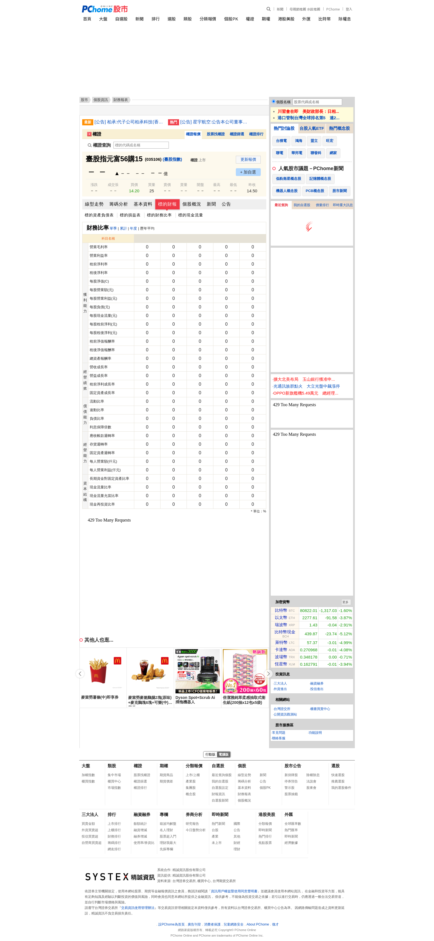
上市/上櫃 (193, 775)
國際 (237, 824)
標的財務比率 (159, 215)
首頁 (87, 19)
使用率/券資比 (144, 843)
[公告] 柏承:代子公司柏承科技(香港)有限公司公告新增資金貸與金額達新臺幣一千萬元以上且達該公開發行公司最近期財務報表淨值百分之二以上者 (129, 122)
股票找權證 (216, 134)
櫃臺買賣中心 (320, 709)
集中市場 (114, 775)
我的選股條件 (341, 788)
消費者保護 (212, 924)
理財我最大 (168, 843)
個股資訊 (101, 100)
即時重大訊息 (343, 205)
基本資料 (143, 204)
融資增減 (140, 830)
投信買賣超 (90, 836)
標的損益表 (130, 215)
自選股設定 (220, 788)
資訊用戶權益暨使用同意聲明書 (234, 891)
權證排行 (256, 134)
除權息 (345, 19)
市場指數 (114, 788)
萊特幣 (281, 642)
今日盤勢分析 (196, 830)
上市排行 (114, 824)
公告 (226, 204)
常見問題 (278, 733)
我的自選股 (302, 205)
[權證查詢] (141, 145)
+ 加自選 (248, 172)
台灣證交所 (282, 709)
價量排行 (322, 205)
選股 (171, 19)
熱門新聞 (218, 824)
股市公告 (293, 765)
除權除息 (313, 775)
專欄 (164, 814)
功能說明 (315, 733)
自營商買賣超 (92, 843)
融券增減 (140, 836)
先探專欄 (166, 849)
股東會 (311, 788)
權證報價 (193, 134)
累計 (123, 228)
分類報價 (208, 19)
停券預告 (291, 781)
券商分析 (194, 814)
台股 (215, 830)
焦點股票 (265, 843)
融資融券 (317, 683)
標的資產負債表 (99, 215)
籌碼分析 (118, 204)
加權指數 (88, 775)
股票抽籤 (291, 794)
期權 (266, 19)
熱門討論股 (284, 128)
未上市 (217, 843)
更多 (345, 602)
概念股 (191, 794)
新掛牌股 (291, 775)
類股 (188, 19)
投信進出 (317, 689)
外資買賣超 (90, 830)
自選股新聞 (220, 800)
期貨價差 (166, 781)
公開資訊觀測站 (285, 714)
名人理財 (166, 830)
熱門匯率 (291, 830)
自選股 (121, 19)
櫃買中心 (114, 781)
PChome (333, 9)
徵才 (275, 924)
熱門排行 (265, 836)
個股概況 (191, 204)
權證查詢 (99, 145)
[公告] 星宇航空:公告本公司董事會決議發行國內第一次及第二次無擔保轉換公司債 (215, 122)
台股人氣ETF (311, 128)
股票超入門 (168, 836)
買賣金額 (88, 824)
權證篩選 (237, 134)
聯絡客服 (278, 738)
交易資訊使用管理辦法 (137, 908)
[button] (268, 674)
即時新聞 (220, 814)
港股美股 (286, 19)
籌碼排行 (114, 843)
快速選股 (338, 775)
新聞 (280, 9)
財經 (237, 843)
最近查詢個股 (222, 775)
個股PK (231, 19)
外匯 (306, 19)
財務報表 (244, 794)
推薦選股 (338, 781)
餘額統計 (140, 824)
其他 (237, 836)
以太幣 (281, 617)
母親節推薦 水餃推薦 (305, 9)
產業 (215, 836)
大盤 (103, 19)
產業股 (191, 781)
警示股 (289, 788)
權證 (250, 19)
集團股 (191, 788)
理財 (237, 849)
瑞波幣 (281, 624)
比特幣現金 (285, 631)
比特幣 (324, 19)
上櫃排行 (114, 830)
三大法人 (280, 683)
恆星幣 (281, 664)
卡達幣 (281, 649)
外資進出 (280, 689)
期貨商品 (166, 775)
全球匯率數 (293, 824)
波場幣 (281, 656)
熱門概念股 (339, 128)
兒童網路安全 (234, 924)
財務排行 (114, 836)
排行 (155, 19)
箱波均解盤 (168, 824)
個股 (242, 765)
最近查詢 (281, 205)
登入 (349, 9)
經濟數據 (291, 843)
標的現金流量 (190, 215)
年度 (133, 228)
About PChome (258, 924)
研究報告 (192, 824)
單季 (113, 228)
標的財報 (167, 204)
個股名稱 (283, 102)
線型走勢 (94, 204)
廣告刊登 (194, 924)
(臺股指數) (172, 159)
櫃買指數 (88, 781)
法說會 (311, 781)
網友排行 (114, 849)
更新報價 (248, 159)
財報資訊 (218, 794)
